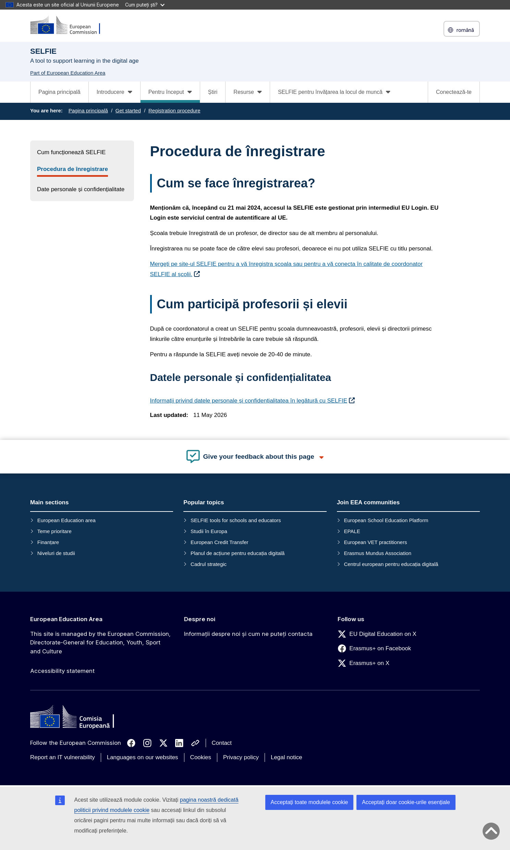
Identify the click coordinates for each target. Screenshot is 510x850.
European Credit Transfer (219, 542)
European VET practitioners (375, 542)
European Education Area (66, 619)
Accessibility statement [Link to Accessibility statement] (62, 670)
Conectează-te (454, 92)
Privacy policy (241, 757)
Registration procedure (174, 110)
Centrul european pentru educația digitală (391, 564)
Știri (213, 92)
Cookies (200, 757)
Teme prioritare (54, 531)
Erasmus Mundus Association (377, 553)
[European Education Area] (69, 25)
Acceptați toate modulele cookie (309, 802)
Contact (222, 743)
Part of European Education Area (67, 73)
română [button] (461, 30)
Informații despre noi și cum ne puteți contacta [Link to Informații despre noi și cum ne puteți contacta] (248, 633)
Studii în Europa (209, 531)
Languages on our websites (142, 757)
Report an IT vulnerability (62, 757)
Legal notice (286, 757)
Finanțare (48, 542)
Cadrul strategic (209, 564)
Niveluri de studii (56, 553)
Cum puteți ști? (145, 5)
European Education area (66, 520)
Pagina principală (59, 92)
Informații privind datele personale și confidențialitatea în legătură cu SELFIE (249, 400)
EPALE (352, 531)
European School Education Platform (386, 520)
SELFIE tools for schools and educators (236, 520)
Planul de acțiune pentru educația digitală (237, 553)
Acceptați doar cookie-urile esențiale (406, 802)
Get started (128, 110)
